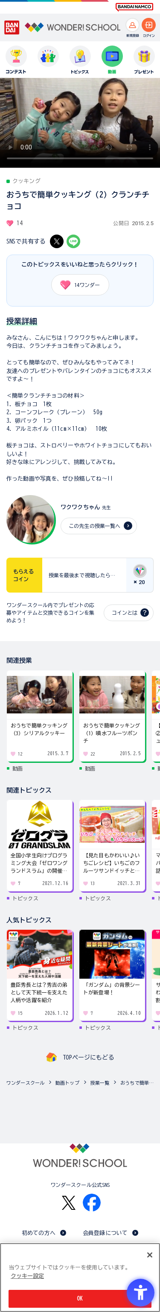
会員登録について (105, 1233)
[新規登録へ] (132, 25)
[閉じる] (149, 1255)
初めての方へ (38, 1233)
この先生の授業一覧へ (94, 525)
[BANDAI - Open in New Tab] (12, 27)
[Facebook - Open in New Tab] (92, 1203)
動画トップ (67, 1082)
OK (80, 1298)
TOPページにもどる (88, 1057)
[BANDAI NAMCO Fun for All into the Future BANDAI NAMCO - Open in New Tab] (134, 7)
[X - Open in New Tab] (57, 241)
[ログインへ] (149, 25)
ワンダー (77, 285)
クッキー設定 (27, 1276)
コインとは (124, 612)
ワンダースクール (25, 1082)
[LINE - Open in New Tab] (73, 241)
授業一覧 (100, 1082)
